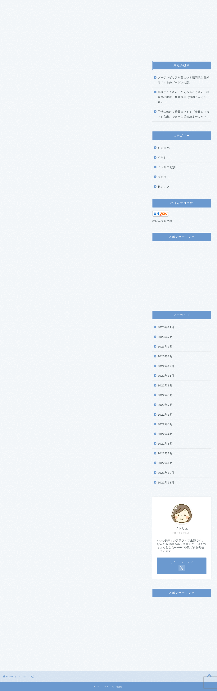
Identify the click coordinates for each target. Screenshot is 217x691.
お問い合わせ (122, 5)
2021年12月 (166, 472)
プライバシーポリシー (91, 5)
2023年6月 (165, 346)
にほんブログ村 (162, 221)
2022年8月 (165, 395)
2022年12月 (166, 366)
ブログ (162, 177)
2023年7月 (165, 336)
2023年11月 (166, 327)
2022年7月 (165, 404)
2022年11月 (166, 375)
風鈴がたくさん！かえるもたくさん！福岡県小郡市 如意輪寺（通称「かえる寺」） (183, 97)
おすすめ (164, 147)
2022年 (22, 676)
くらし (162, 157)
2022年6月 (165, 414)
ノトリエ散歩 (167, 167)
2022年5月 (165, 424)
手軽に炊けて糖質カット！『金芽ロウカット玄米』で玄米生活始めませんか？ (183, 114)
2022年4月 (165, 434)
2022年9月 (165, 385)
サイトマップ (60, 5)
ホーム (13, 5)
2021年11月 (166, 482)
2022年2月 (165, 453)
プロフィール (34, 5)
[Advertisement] (181, 274)
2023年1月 (165, 356)
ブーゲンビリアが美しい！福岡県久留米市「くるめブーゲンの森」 (183, 80)
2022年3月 (165, 443)
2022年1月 (165, 463)
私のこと (164, 186)
